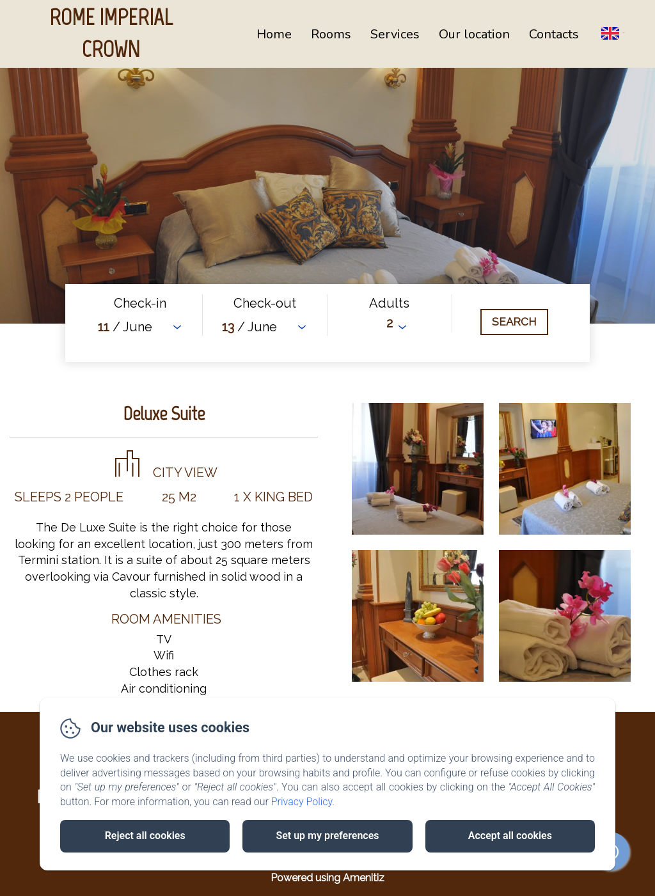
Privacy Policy (302, 802)
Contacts (554, 34)
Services (395, 34)
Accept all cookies (510, 835)
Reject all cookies (145, 835)
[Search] (514, 322)
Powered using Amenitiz (327, 878)
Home (274, 34)
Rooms (331, 34)
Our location (474, 34)
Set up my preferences (327, 835)
